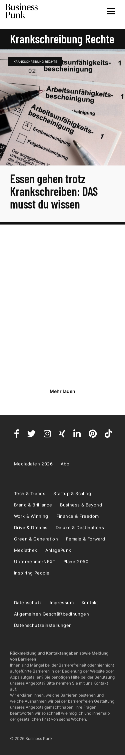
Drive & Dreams (31, 527)
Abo (65, 463)
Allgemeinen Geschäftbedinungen (51, 614)
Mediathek (25, 550)
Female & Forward (85, 538)
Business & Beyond (81, 504)
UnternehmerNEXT (34, 561)
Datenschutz (28, 602)
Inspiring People (31, 573)
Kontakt (90, 602)
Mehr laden (62, 391)
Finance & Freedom (77, 516)
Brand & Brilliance (33, 504)
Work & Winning (31, 516)
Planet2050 (75, 561)
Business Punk (21, 11)
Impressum (62, 602)
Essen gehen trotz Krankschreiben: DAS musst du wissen (54, 191)
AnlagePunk (58, 550)
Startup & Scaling (72, 493)
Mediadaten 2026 (33, 463)
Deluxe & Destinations (80, 527)
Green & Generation (36, 538)
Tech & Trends (29, 493)
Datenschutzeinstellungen (43, 625)
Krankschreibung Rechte (35, 61)
